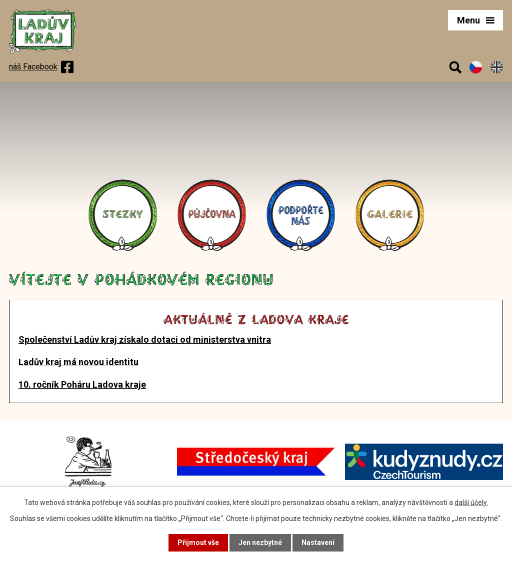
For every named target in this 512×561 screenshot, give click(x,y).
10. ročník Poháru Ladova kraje (82, 384)
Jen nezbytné (260, 543)
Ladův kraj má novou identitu (78, 362)
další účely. (471, 503)
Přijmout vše (198, 543)
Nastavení (318, 543)
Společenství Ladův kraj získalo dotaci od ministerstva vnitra (144, 339)
